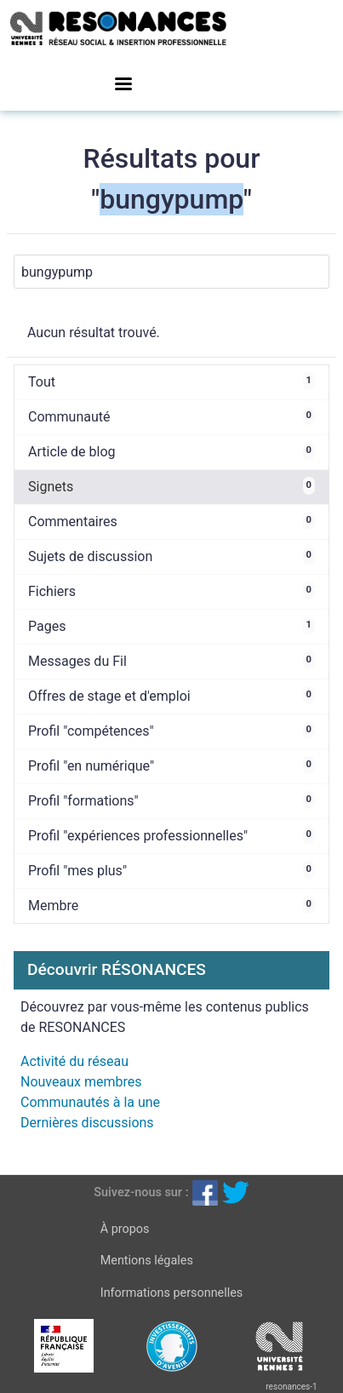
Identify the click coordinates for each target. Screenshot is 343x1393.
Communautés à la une (90, 1102)
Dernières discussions (87, 1123)
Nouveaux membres (80, 1082)
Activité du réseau (74, 1061)
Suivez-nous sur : (141, 1192)
